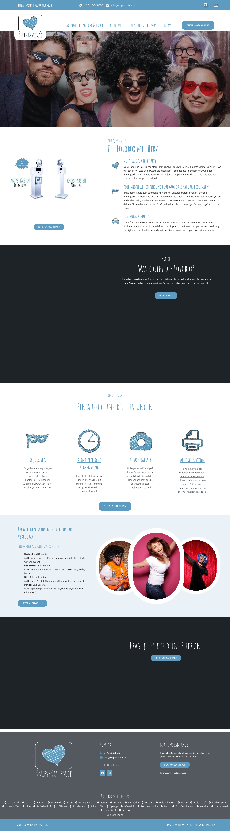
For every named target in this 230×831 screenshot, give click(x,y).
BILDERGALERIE (117, 25)
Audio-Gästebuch (93, 25)
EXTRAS (168, 25)
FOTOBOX (71, 25)
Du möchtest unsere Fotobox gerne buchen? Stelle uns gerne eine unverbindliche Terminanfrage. (182, 756)
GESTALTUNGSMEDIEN (202, 825)
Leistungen (137, 25)
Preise (154, 25)
